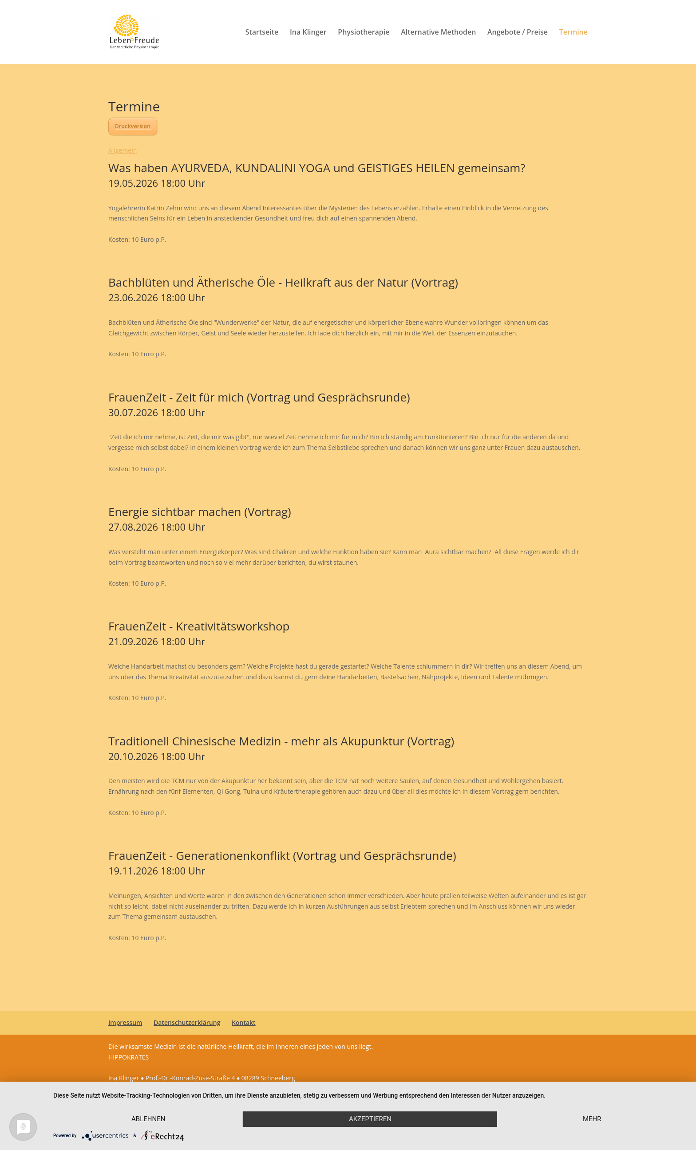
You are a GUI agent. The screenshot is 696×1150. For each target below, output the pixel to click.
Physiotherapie (363, 33)
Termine (573, 33)
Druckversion (132, 126)
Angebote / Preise (517, 33)
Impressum (125, 1022)
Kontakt (244, 1022)
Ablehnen (148, 1119)
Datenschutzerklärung (187, 1022)
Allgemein (122, 150)
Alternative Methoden (438, 33)
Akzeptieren (370, 1119)
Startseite (262, 33)
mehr (592, 1119)
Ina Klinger (308, 33)
